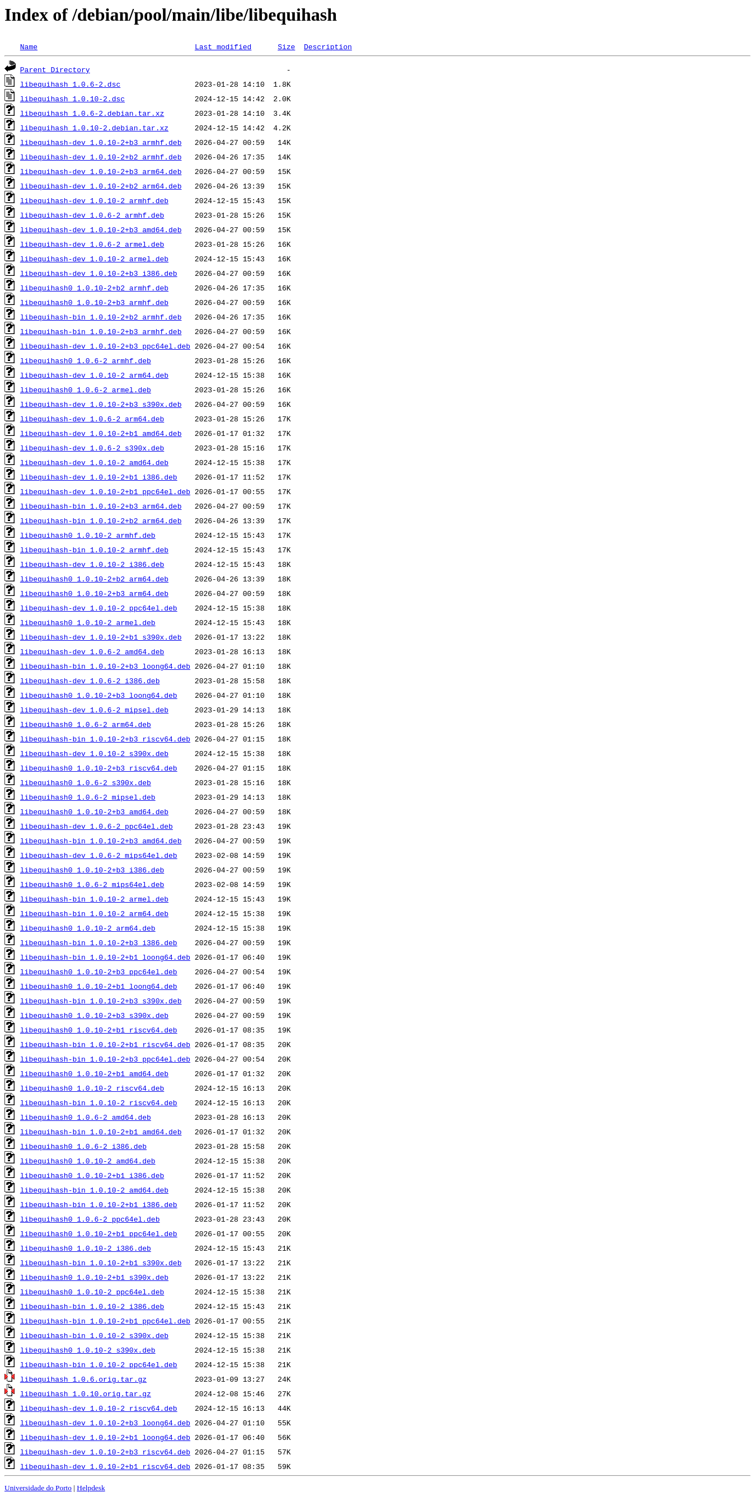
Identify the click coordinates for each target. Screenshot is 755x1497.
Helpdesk (91, 1488)
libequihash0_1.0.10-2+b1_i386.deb (92, 1175)
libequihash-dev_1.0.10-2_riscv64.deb (98, 1408)
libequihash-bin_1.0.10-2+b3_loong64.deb (105, 666)
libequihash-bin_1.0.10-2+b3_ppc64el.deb (105, 1059)
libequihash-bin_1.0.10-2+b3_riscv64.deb (105, 739)
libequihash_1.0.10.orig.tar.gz (85, 1393)
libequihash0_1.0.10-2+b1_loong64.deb (98, 986)
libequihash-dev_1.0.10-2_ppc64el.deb (98, 608)
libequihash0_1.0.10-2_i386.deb (85, 1248)
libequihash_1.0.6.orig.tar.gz (83, 1379)
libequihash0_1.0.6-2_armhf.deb (85, 360)
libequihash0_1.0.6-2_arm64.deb (85, 724)
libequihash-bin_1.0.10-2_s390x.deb (94, 1335)
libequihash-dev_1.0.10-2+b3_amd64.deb (101, 229)
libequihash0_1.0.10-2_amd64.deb (88, 1161)
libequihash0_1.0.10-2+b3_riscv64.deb (98, 768)
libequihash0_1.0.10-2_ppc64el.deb (92, 1292)
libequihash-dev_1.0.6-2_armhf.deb (92, 215)
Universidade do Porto (38, 1488)
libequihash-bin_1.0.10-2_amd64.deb (94, 1190)
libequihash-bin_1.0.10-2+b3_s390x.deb (101, 1001)
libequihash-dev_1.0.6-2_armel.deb (92, 244)
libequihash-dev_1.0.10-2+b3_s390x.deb (101, 404)
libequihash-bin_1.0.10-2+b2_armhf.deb (101, 317)
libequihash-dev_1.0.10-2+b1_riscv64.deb (105, 1466)
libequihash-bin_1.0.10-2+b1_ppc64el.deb (105, 1321)
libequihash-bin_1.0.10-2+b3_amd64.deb (101, 841)
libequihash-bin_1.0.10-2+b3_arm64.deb (101, 506)
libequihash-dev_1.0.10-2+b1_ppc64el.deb (105, 491)
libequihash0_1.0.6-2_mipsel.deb (88, 797)
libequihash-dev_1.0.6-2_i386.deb (90, 680)
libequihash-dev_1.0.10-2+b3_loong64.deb (105, 1423)
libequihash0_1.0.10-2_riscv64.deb (92, 1088)
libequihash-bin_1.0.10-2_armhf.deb (94, 550)
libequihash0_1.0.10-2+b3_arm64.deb (94, 593)
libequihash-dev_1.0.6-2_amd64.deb (92, 651)
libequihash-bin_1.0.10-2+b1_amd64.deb (101, 1132)
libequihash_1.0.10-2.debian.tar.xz (94, 128)
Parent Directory (55, 69)
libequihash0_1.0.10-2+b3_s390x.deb (94, 1015)
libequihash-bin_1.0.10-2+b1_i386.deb (98, 1204)
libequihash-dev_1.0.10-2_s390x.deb (94, 753)
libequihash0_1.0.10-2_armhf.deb (88, 535)
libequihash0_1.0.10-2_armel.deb (88, 622)
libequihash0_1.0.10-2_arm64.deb (88, 928)
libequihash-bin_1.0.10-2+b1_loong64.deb (105, 957)
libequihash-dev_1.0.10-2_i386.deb (92, 564)
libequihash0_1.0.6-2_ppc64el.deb (90, 1219)
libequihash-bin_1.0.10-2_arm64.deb (94, 913)
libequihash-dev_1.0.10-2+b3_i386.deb (98, 273)
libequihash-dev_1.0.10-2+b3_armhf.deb (101, 142)
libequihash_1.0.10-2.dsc (72, 98)
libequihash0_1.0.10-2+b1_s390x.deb (94, 1277)
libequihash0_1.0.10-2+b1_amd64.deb (94, 1073)
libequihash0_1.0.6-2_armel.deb (85, 389)
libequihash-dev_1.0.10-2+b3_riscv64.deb (105, 1452)
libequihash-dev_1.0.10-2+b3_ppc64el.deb (105, 346)
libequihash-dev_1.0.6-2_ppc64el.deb (96, 826)
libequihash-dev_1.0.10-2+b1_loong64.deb (105, 1437)
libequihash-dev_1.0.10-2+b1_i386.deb (98, 477)
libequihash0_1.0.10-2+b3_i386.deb (92, 870)
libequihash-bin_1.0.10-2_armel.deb (94, 899)
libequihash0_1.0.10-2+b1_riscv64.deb (98, 1030)
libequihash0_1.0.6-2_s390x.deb (85, 782)
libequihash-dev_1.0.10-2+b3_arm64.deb (101, 171)
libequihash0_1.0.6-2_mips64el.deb (92, 884)
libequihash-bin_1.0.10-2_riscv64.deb (98, 1102)
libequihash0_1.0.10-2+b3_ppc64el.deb (98, 971)
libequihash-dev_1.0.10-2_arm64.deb (94, 375)
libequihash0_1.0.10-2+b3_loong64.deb (98, 695)
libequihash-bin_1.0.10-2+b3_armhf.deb (101, 331)
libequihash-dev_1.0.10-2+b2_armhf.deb (101, 157)
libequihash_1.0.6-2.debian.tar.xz (92, 113)
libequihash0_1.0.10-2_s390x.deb (88, 1350)
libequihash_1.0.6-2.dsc (70, 84)
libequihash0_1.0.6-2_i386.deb (83, 1146)
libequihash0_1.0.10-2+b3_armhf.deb (94, 302)
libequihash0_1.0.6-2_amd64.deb (85, 1117)
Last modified (223, 46)
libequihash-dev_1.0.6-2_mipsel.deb (94, 710)
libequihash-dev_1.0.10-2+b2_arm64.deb (101, 186)
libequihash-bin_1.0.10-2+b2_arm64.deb (101, 520)
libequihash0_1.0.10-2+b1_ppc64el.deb (98, 1233)
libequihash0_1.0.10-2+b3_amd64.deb (94, 811)
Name (28, 46)
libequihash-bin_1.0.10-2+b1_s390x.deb (101, 1262)
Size (286, 46)
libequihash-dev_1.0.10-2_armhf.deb (94, 200)
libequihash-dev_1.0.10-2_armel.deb (94, 259)
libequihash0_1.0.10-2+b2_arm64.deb (94, 579)
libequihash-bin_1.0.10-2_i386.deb (92, 1306)
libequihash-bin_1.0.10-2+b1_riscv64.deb (105, 1044)
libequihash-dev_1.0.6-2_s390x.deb (92, 448)
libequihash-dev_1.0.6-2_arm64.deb (92, 419)
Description (328, 46)
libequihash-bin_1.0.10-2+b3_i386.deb (98, 942)
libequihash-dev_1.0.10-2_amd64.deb (94, 462)
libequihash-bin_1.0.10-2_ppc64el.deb (98, 1364)
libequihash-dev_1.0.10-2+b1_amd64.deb (101, 433)
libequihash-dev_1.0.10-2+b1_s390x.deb (101, 637)
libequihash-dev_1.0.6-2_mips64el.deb (98, 855)
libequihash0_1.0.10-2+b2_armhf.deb (94, 288)
